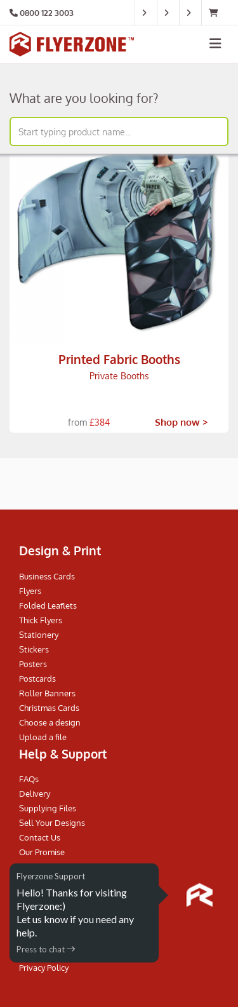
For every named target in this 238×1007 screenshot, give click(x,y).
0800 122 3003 (47, 13)
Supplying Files (47, 808)
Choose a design (50, 722)
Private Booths (119, 375)
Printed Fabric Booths (119, 359)
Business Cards (47, 576)
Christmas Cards (49, 708)
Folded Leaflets (48, 605)
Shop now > (181, 422)
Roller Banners (47, 693)
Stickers (34, 649)
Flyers (30, 591)
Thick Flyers (40, 620)
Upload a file (43, 737)
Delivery (34, 793)
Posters (33, 664)
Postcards (37, 678)
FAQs (29, 779)
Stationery (38, 635)
